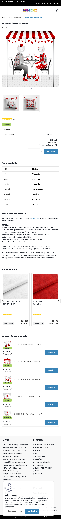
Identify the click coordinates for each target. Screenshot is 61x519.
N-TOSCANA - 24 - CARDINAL (41, 303)
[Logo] (30, 10)
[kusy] (34, 151)
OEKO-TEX (35, 218)
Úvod (3, 17)
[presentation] (4, 59)
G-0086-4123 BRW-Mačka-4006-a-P (28, 414)
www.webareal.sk (39, 517)
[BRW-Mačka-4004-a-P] (30, 59)
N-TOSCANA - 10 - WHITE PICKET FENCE (13, 303)
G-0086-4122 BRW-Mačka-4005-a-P (28, 397)
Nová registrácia (54, 3)
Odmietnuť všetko (15, 511)
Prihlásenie (41, 3)
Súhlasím (32, 511)
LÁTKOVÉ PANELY (15, 17)
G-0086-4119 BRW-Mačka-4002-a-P (28, 362)
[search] (57, 10)
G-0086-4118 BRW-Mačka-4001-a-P (27, 344)
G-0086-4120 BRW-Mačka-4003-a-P (28, 379)
